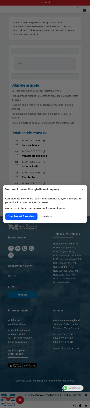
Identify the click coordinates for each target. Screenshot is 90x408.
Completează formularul (21, 216)
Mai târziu (47, 216)
